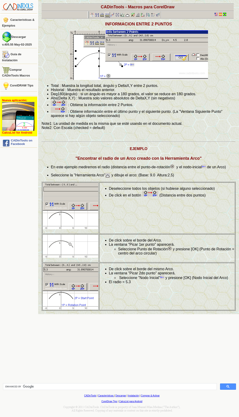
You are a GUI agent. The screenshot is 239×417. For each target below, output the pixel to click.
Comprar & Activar (150, 395)
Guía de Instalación (11, 56)
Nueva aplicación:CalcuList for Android (18, 116)
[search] (109, 387)
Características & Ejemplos (18, 21)
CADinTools (90, 395)
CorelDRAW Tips (17, 86)
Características (106, 395)
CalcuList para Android (130, 401)
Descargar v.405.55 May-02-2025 (17, 39)
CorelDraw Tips (109, 401)
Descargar (120, 395)
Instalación (133, 395)
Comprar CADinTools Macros (16, 71)
